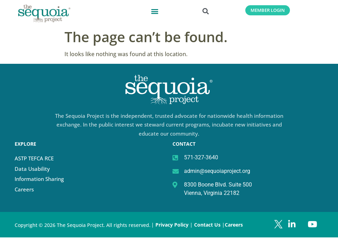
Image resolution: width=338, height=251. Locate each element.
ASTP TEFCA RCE (34, 158)
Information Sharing (39, 178)
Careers (24, 189)
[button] (155, 11)
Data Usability (32, 168)
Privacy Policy (172, 224)
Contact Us (208, 224)
